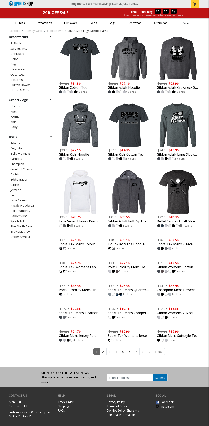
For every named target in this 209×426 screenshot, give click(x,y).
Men (13, 111)
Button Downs (20, 85)
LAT (13, 195)
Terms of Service (118, 406)
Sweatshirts (44, 23)
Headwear (134, 23)
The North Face (21, 226)
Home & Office (21, 90)
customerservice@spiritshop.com (31, 412)
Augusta (16, 148)
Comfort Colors (21, 169)
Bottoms (16, 79)
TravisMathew (20, 231)
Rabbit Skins (18, 216)
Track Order (65, 402)
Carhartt (16, 158)
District (15, 174)
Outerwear (160, 23)
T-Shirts (20, 23)
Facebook (165, 402)
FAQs (61, 410)
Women (15, 116)
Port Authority (20, 210)
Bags (112, 23)
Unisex (15, 106)
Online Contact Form (22, 416)
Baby (14, 127)
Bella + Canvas (20, 153)
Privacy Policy (116, 402)
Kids (13, 122)
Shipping (63, 406)
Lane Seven (18, 200)
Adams (15, 143)
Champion (17, 164)
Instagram (165, 406)
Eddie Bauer (19, 179)
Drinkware (71, 23)
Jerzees (15, 190)
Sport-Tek (17, 221)
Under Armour (20, 236)
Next (158, 352)
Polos (93, 23)
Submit (160, 378)
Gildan (14, 184)
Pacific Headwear (22, 205)
